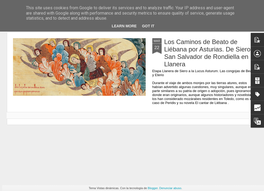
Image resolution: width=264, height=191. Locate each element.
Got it (148, 26)
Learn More (124, 26)
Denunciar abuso (170, 188)
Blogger (153, 188)
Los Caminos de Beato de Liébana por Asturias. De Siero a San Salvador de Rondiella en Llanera (210, 53)
